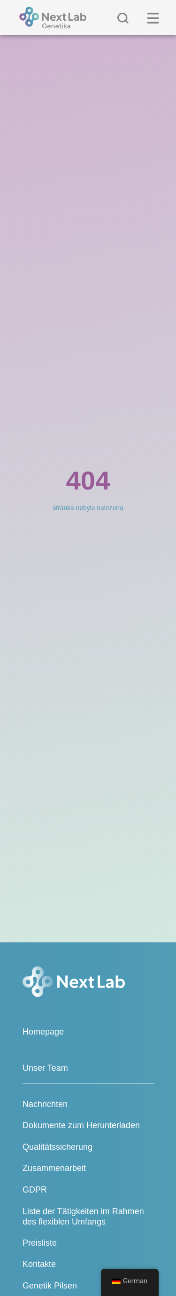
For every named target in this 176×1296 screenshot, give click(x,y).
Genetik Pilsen (50, 1285)
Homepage (43, 1031)
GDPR (35, 1189)
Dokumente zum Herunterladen (81, 1125)
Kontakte (39, 1264)
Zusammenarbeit (54, 1168)
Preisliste (40, 1243)
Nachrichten (45, 1104)
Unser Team (45, 1068)
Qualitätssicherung (57, 1147)
